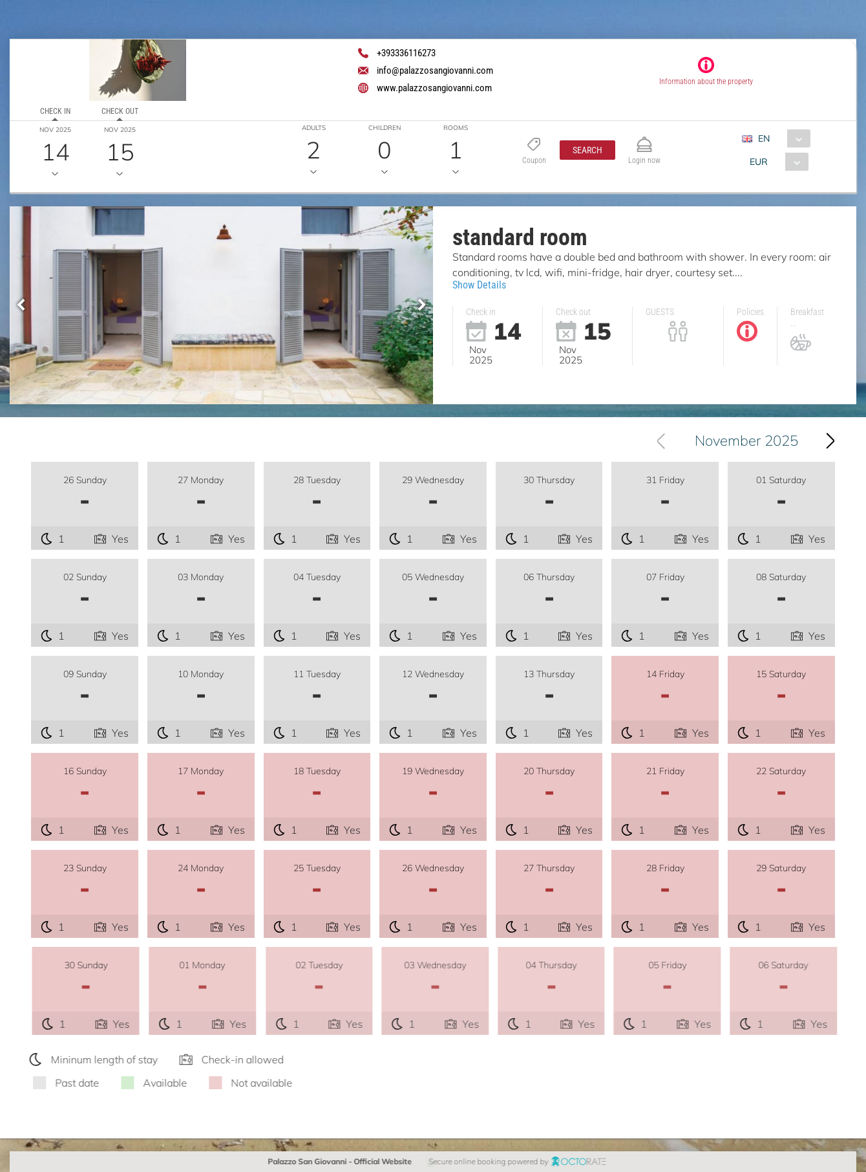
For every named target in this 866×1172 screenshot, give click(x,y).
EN (763, 138)
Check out (119, 111)
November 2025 (746, 440)
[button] (587, 150)
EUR (758, 162)
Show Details (479, 285)
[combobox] (780, 138)
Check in (55, 111)
